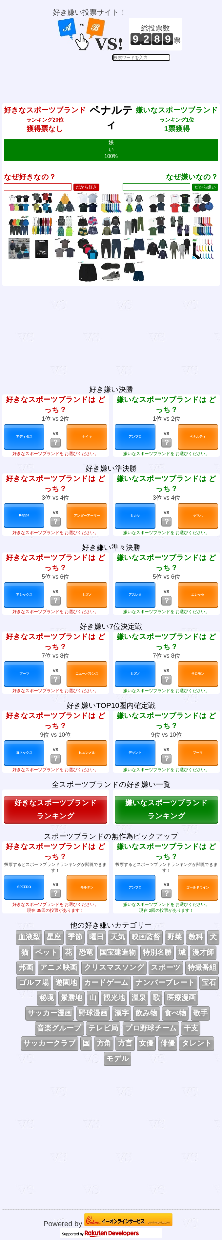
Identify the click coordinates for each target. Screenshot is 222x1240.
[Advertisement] (117, 77)
